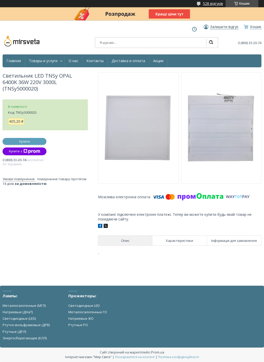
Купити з (24, 151)
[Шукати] (211, 42)
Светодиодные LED (84, 305)
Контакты (95, 61)
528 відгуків (213, 3)
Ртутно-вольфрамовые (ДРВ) (26, 325)
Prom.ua (157, 352)
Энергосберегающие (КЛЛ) (25, 338)
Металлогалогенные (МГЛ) (24, 305)
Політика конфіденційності (178, 357)
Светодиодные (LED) (19, 318)
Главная (13, 61)
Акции (158, 61)
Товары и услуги (43, 61)
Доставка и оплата (128, 61)
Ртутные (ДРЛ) (14, 331)
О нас (73, 61)
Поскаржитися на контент (135, 357)
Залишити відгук (224, 26)
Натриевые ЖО (81, 318)
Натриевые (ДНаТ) (18, 312)
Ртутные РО (78, 325)
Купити (24, 141)
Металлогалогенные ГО (87, 312)
